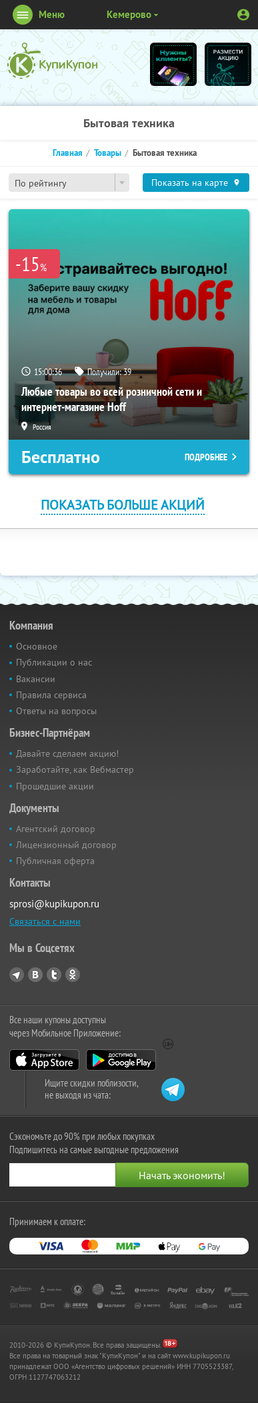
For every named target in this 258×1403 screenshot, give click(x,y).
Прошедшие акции (55, 786)
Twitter (54, 974)
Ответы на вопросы (56, 711)
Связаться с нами (45, 921)
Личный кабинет (243, 14)
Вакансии (35, 679)
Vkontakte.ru (35, 974)
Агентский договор (55, 829)
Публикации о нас (54, 662)
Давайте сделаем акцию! (67, 753)
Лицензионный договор (66, 845)
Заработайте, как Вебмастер (75, 769)
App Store (44, 1060)
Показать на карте (189, 183)
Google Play (121, 1060)
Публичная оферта (55, 861)
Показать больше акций (123, 504)
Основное (36, 646)
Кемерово (129, 14)
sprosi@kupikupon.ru (54, 903)
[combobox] (69, 182)
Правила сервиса (51, 695)
